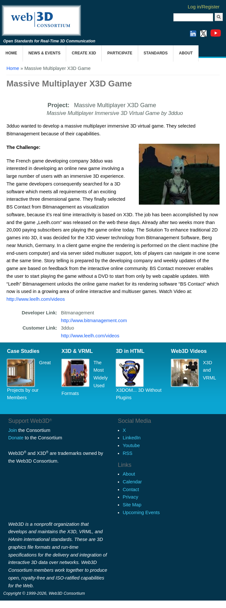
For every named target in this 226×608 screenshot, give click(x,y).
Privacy (130, 497)
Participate (119, 53)
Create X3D (84, 53)
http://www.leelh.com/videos (35, 299)
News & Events (44, 53)
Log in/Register (204, 6)
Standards (156, 53)
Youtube (131, 445)
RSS (127, 453)
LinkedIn (131, 437)
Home (11, 53)
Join (12, 430)
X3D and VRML (209, 370)
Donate (16, 437)
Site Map (132, 504)
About (186, 53)
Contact (131, 489)
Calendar (132, 481)
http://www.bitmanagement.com (94, 320)
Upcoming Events (141, 512)
